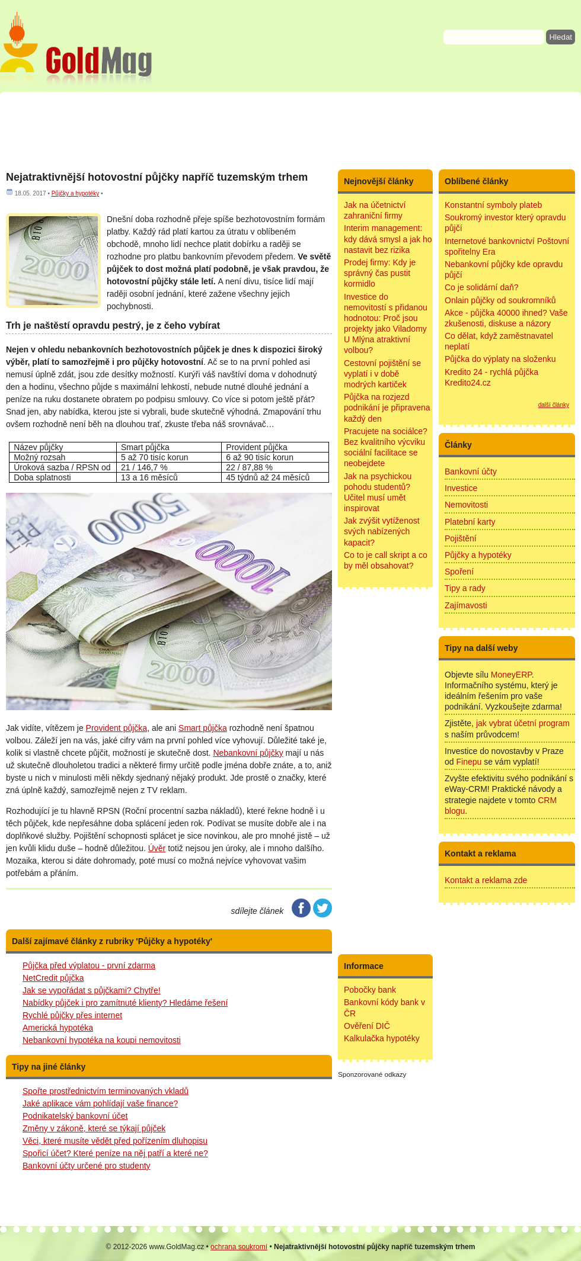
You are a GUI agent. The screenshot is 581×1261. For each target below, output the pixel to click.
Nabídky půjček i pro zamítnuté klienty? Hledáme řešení (125, 1002)
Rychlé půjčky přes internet (72, 1015)
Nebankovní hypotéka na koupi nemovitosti (102, 1040)
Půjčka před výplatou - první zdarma (89, 965)
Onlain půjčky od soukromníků (500, 300)
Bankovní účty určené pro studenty (87, 1165)
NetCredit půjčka (53, 978)
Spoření (459, 571)
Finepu (468, 761)
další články (553, 405)
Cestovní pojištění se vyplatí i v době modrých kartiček (382, 373)
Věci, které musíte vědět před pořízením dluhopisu (115, 1141)
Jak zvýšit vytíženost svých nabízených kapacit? (382, 531)
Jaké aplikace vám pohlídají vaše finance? (100, 1103)
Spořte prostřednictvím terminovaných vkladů (106, 1091)
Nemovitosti (466, 504)
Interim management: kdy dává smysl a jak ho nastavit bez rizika (388, 238)
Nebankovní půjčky (248, 753)
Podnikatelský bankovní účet (75, 1116)
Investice (461, 488)
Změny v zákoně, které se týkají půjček (94, 1128)
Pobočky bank (370, 989)
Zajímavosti (466, 605)
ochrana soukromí (238, 1247)
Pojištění (461, 538)
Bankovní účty (471, 471)
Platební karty (470, 522)
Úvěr (157, 848)
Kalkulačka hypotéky (382, 1038)
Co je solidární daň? (482, 287)
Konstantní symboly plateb (493, 205)
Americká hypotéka (58, 1027)
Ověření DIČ (367, 1026)
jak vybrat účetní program (523, 723)
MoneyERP (511, 674)
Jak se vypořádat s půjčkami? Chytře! (92, 990)
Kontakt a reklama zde (486, 880)
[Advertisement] (290, 130)
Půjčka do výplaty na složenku (500, 359)
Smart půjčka (202, 728)
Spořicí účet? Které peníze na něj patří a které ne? (115, 1153)
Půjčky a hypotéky (76, 193)
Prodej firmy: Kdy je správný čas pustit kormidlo (380, 273)
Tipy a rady (465, 588)
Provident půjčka (117, 728)
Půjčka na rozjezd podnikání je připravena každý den (387, 407)
